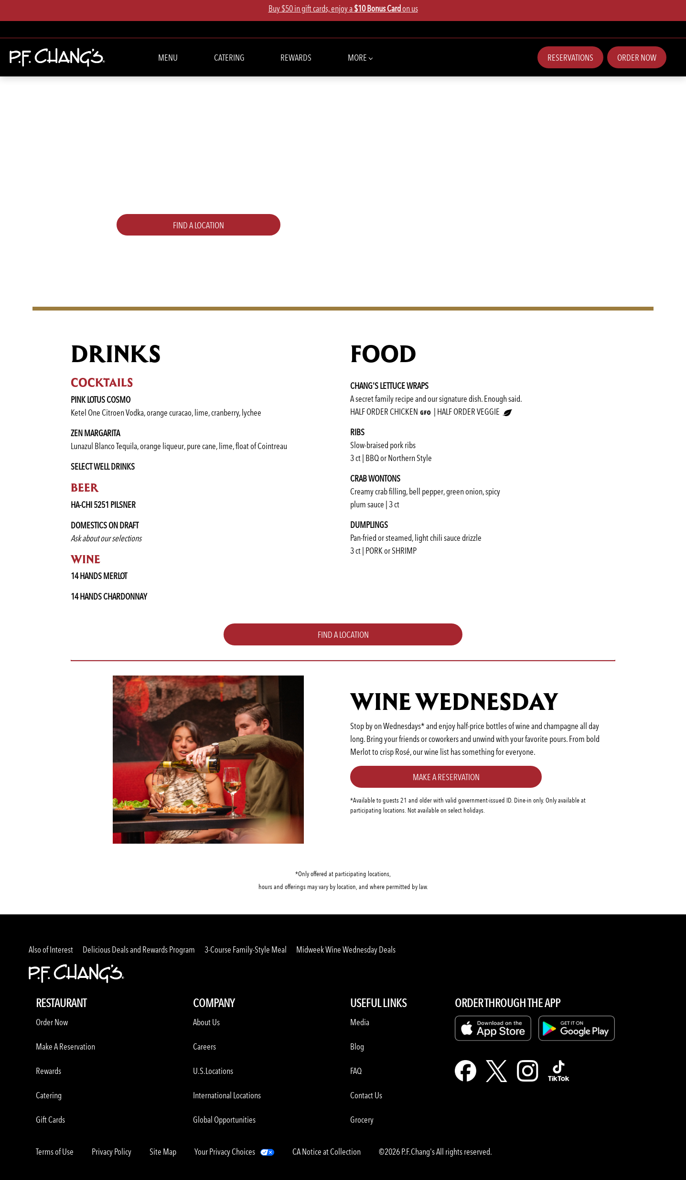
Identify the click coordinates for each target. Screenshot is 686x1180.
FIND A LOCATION (198, 225)
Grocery (362, 1120)
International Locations (227, 1095)
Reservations (570, 58)
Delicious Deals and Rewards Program (139, 949)
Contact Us (366, 1095)
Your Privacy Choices (224, 1152)
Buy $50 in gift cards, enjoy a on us (343, 8)
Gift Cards (50, 1120)
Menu (168, 58)
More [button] (360, 57)
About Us (206, 1022)
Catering (229, 58)
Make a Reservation (446, 777)
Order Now (636, 58)
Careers (204, 1046)
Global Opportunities (224, 1120)
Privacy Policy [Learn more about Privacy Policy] (111, 1152)
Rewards (295, 58)
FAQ (356, 1071)
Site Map (163, 1152)
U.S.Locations (213, 1071)
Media (359, 1022)
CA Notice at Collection (326, 1152)
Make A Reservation (65, 1046)
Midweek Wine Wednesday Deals (346, 949)
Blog (357, 1046)
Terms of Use (55, 1152)
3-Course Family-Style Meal (245, 949)
